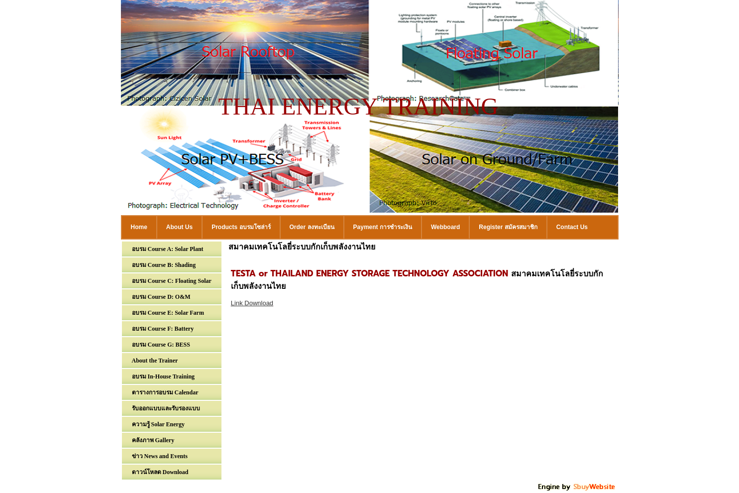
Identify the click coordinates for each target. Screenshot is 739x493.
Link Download (252, 303)
